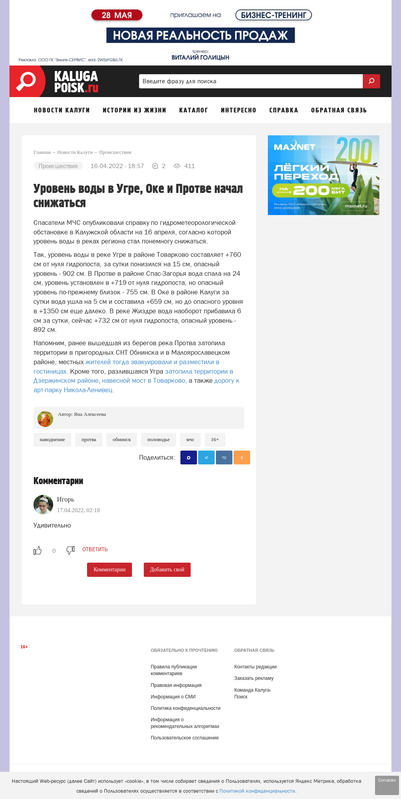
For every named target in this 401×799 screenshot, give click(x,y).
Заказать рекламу (254, 678)
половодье (158, 439)
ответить (95, 549)
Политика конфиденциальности (186, 708)
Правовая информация (176, 685)
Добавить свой (167, 570)
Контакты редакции (255, 667)
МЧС (190, 439)
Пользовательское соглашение (185, 738)
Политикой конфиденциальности (257, 791)
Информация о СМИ (173, 697)
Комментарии (109, 570)
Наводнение (52, 439)
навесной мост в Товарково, (144, 380)
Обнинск (122, 439)
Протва (89, 439)
